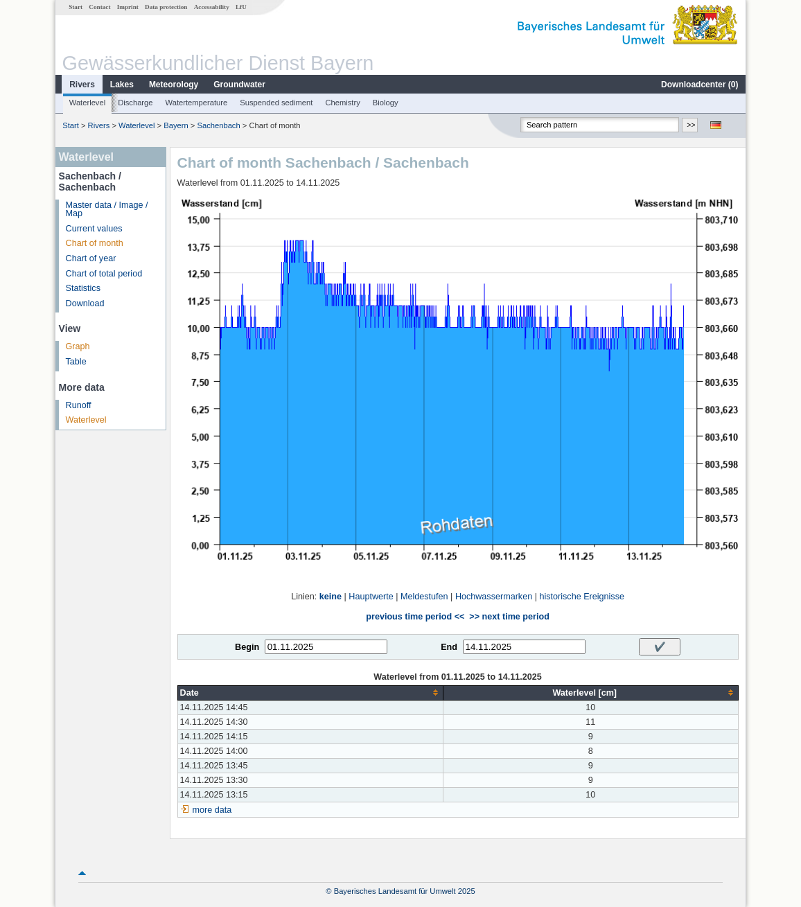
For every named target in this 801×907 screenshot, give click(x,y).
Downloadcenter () (699, 84)
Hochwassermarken (493, 596)
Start (75, 6)
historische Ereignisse (581, 596)
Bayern (176, 125)
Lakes (122, 84)
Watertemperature (197, 102)
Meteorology (173, 84)
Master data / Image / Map (107, 209)
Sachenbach (218, 125)
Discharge (135, 102)
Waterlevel (87, 102)
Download (85, 303)
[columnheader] (310, 692)
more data (212, 810)
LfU (241, 6)
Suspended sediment (276, 102)
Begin (247, 647)
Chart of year (91, 258)
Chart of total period (104, 274)
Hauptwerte (371, 596)
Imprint (128, 6)
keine (330, 596)
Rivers (82, 84)
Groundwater (239, 84)
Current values (94, 229)
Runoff (78, 405)
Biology (385, 102)
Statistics (83, 288)
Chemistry (342, 102)
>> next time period (509, 617)
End (449, 647)
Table (76, 362)
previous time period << (415, 617)
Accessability (211, 6)
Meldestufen (424, 596)
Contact (99, 6)
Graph (78, 346)
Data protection (166, 6)
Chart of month (94, 243)
